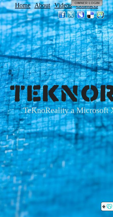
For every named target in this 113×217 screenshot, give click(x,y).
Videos (63, 5)
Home (22, 5)
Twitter (71, 15)
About (42, 5)
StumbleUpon (100, 15)
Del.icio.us (90, 15)
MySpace (81, 15)
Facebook (62, 15)
